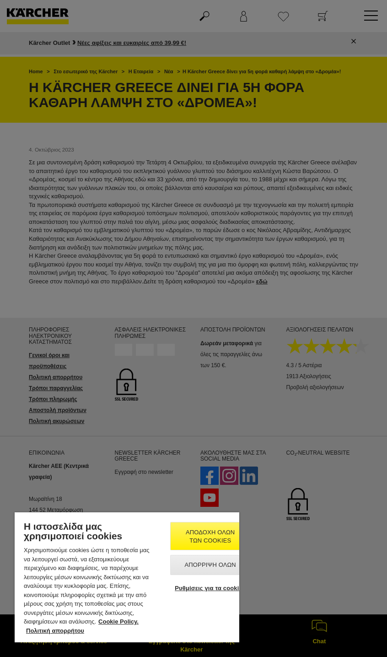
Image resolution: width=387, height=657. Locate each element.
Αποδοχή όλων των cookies (210, 536)
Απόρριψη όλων (210, 564)
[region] (127, 577)
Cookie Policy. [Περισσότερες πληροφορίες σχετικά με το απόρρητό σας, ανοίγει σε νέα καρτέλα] (118, 621)
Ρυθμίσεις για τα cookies (210, 588)
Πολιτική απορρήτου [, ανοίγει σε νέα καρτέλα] (55, 630)
